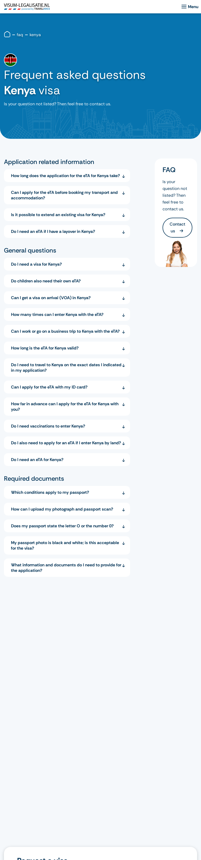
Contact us (177, 227)
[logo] (27, 6)
